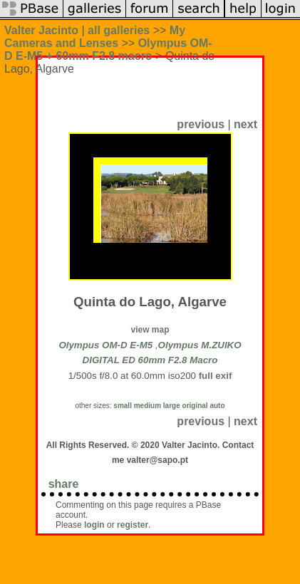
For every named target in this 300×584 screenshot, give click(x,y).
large (171, 406)
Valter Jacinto (41, 30)
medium (147, 406)
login (94, 525)
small (122, 406)
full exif (215, 375)
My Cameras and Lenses (94, 36)
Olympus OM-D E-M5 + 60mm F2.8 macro (108, 49)
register (132, 525)
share (63, 484)
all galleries (119, 30)
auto (217, 406)
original (195, 406)
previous (200, 124)
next (245, 124)
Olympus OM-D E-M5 (105, 345)
